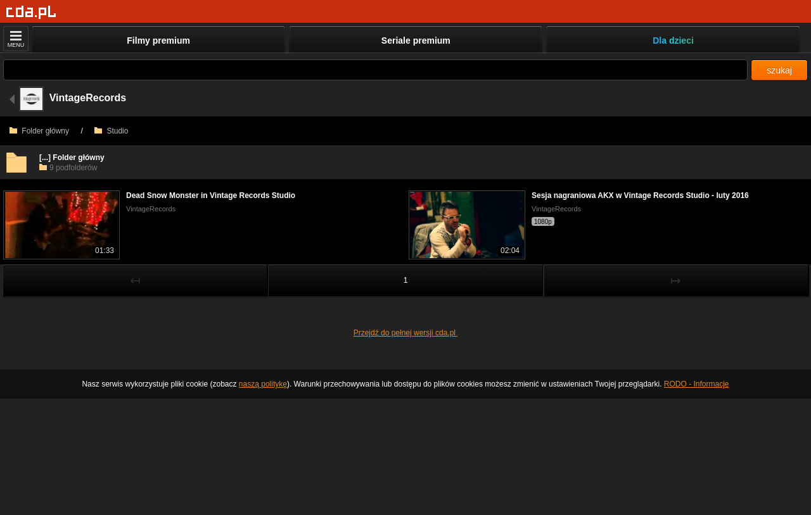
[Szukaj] (375, 69)
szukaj (779, 70)
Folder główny (39, 131)
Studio (111, 131)
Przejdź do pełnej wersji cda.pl (406, 332)
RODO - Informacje (696, 384)
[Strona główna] (31, 12)
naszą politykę (263, 384)
